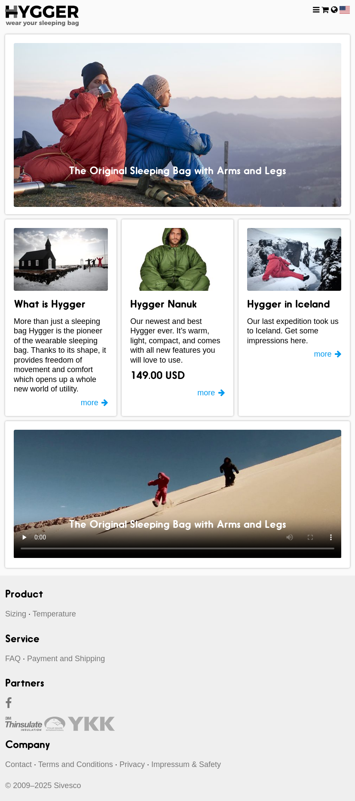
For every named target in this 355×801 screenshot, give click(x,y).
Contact (18, 764)
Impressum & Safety (186, 764)
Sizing (15, 614)
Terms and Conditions (75, 764)
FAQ (13, 658)
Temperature (54, 614)
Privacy (132, 764)
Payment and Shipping (66, 658)
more (89, 402)
